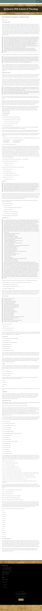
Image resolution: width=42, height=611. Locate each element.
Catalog (5, 582)
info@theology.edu (8, 568)
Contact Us (6, 579)
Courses (5, 584)
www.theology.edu (9, 569)
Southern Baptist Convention (7, 606)
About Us (5, 587)
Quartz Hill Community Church (7, 607)
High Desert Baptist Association (30, 606)
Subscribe (21, 599)
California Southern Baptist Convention (18, 606)
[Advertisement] (20, 556)
